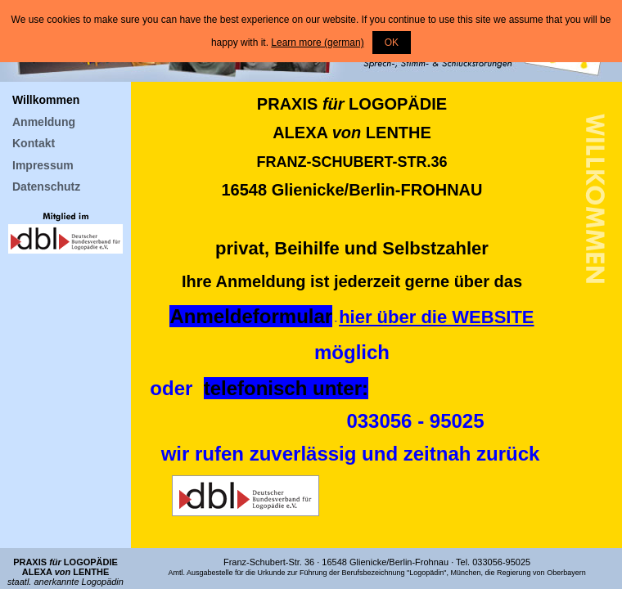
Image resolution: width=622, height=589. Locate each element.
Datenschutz (46, 186)
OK (392, 42)
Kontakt (33, 143)
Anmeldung (43, 121)
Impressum (43, 165)
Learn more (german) (317, 42)
